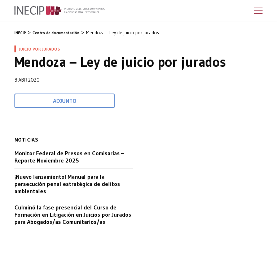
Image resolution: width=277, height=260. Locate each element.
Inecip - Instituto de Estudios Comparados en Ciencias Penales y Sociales (59, 11)
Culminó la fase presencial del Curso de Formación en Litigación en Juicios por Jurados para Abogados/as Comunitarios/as (72, 214)
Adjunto (64, 100)
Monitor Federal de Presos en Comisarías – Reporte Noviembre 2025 (69, 157)
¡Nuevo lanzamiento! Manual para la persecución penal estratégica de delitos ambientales (67, 184)
